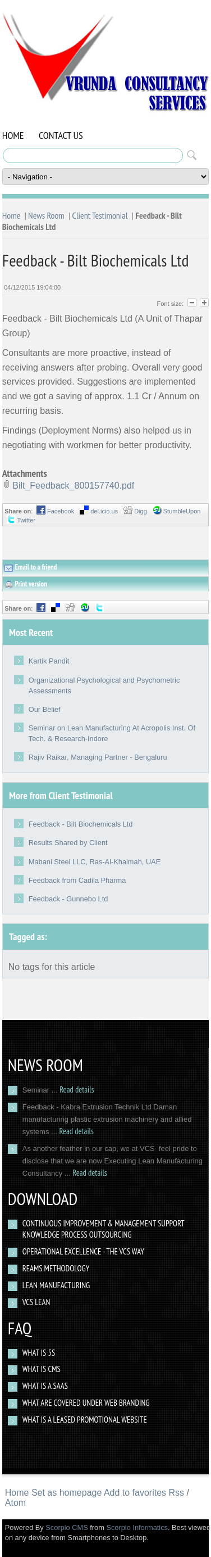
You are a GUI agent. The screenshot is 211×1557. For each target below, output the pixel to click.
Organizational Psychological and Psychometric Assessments (104, 685)
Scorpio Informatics (137, 1527)
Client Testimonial (100, 215)
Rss (177, 1492)
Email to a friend (30, 567)
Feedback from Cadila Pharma (77, 880)
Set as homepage (66, 1492)
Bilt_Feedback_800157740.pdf (73, 485)
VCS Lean (36, 1302)
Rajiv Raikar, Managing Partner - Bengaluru (98, 757)
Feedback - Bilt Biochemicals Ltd (81, 824)
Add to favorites (135, 1492)
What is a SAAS (45, 1385)
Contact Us (61, 135)
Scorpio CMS (66, 1527)
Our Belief (45, 709)
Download (43, 1199)
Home (13, 135)
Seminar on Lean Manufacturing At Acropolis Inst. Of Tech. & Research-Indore (112, 733)
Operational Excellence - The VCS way (83, 1251)
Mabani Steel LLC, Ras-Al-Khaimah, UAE (94, 862)
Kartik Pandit (49, 661)
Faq (19, 1328)
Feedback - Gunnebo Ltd (68, 899)
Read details (76, 1089)
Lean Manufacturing (56, 1285)
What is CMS (41, 1369)
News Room (46, 215)
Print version (25, 584)
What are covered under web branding (86, 1402)
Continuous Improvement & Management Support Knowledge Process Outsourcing (103, 1229)
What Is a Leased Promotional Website (84, 1419)
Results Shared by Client (68, 842)
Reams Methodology (56, 1268)
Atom (15, 1503)
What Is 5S (39, 1352)
